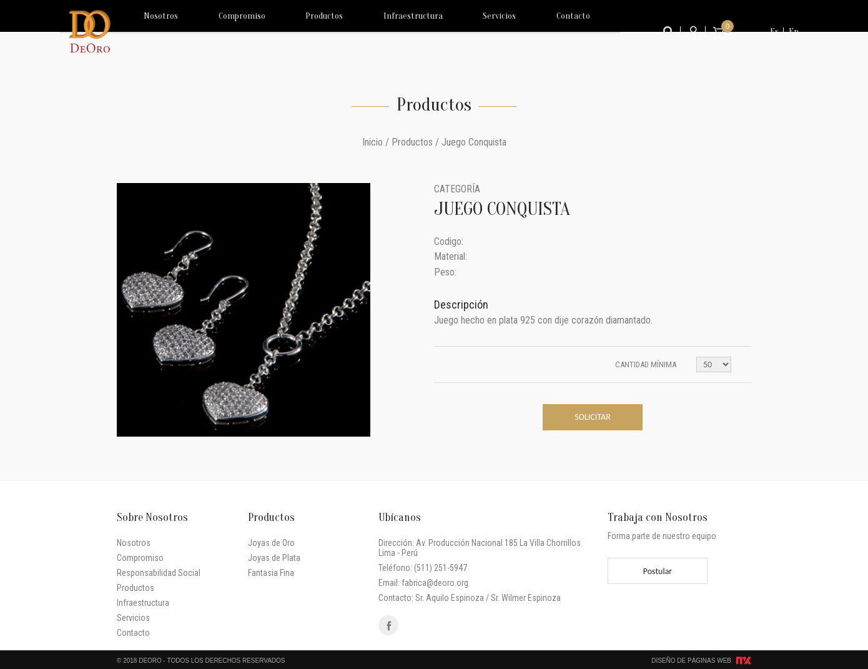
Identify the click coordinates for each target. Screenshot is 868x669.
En (794, 31)
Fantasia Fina (271, 573)
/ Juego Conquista (470, 142)
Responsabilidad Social (158, 573)
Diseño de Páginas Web (691, 660)
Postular (658, 571)
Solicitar (593, 417)
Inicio (372, 142)
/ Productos (409, 142)
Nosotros (163, 31)
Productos (293, 31)
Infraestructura (367, 31)
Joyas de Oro (271, 543)
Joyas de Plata (274, 558)
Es (774, 31)
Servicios (437, 31)
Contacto (493, 31)
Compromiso (227, 31)
